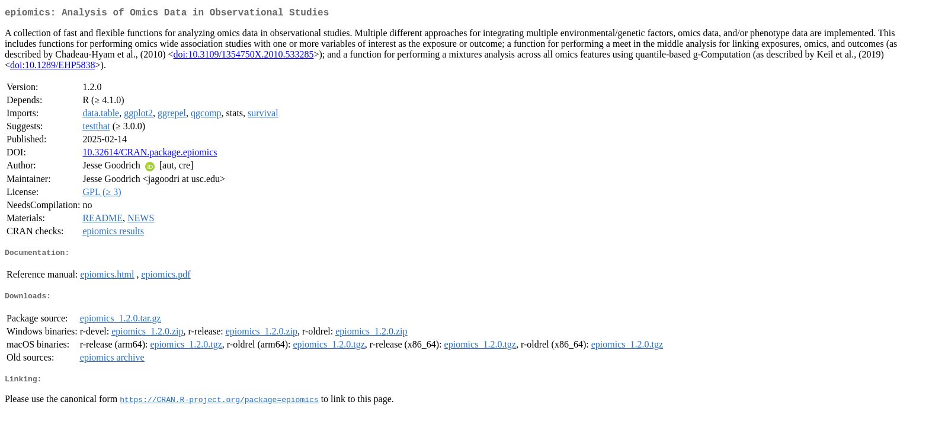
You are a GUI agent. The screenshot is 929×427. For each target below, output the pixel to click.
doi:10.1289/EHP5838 (52, 67)
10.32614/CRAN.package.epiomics (149, 154)
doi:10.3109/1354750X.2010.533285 (243, 57)
